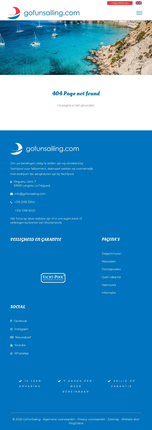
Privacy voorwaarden (91, 419)
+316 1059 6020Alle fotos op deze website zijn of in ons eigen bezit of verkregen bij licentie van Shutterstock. (46, 216)
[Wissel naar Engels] (139, 3)
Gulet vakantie (111, 277)
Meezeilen (109, 261)
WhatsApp (19, 353)
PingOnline (76, 423)
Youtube (18, 345)
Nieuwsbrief (20, 337)
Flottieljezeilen (111, 269)
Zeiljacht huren (112, 253)
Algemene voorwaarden (59, 419)
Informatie (109, 292)
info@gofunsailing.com (28, 194)
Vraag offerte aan (119, 3)
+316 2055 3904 (24, 202)
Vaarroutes (109, 285)
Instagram (19, 329)
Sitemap (113, 419)
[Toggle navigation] (139, 13)
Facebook (18, 321)
